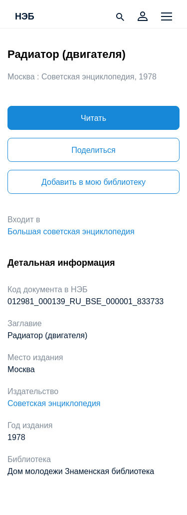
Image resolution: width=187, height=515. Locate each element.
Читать (93, 118)
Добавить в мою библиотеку (93, 182)
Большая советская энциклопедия (71, 231)
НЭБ (24, 16)
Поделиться (93, 150)
